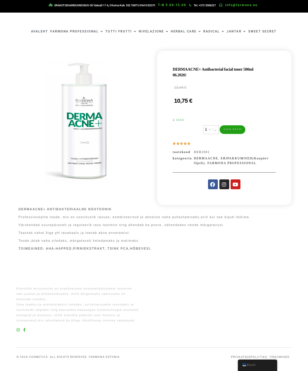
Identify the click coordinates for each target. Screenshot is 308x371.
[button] (215, 130)
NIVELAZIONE (153, 31)
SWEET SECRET (262, 31)
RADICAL (213, 31)
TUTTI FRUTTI (121, 31)
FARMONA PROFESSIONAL (76, 31)
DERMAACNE (206, 159)
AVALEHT (39, 31)
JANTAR (236, 31)
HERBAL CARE (186, 31)
